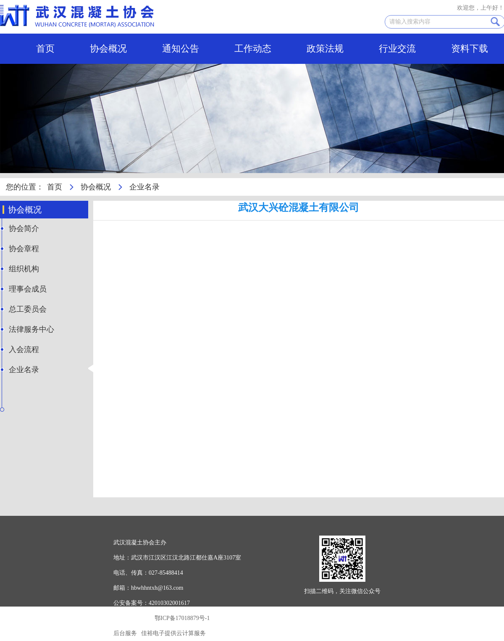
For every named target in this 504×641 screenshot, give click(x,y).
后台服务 (125, 633)
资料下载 (469, 48)
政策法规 (325, 48)
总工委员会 (28, 309)
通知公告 (180, 48)
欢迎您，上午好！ (480, 8)
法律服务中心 (31, 329)
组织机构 (24, 269)
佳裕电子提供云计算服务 (173, 633)
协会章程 (24, 248)
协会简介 (24, 228)
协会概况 (108, 48)
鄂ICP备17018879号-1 (182, 618)
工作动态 (252, 48)
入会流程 (24, 349)
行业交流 (397, 48)
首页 (45, 48)
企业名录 (24, 369)
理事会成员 (28, 289)
